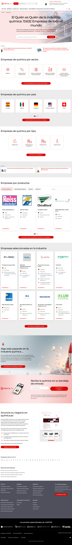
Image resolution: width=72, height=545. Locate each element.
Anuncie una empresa (21, 490)
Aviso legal (3, 537)
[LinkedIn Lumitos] (70, 537)
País (43, 31)
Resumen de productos (38, 495)
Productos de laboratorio (38, 488)
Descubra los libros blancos (7, 502)
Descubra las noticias (5, 486)
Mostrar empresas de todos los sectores (36, 83)
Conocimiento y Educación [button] (36, 8)
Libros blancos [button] (24, 8)
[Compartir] (67, 9)
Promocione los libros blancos (7, 509)
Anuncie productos (37, 492)
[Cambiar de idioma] (69, 9)
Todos (15, 3)
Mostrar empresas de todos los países (36, 120)
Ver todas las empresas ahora (36, 326)
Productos (35, 504)
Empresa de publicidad (10, 447)
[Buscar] (36, 3)
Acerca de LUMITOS (17, 533)
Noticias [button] (4, 8)
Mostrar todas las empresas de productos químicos (36, 237)
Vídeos (18, 504)
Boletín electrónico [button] (49, 8)
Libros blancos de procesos (7, 506)
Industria (38, 31)
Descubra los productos (38, 486)
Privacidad (23, 537)
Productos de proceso (37, 490)
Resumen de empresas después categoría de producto (13, 472)
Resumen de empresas (22, 492)
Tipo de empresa (51, 31)
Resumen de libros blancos (7, 511)
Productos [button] (16, 8)
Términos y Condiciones (13, 537)
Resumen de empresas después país (9, 476)
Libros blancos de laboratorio (7, 504)
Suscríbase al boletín (59, 388)
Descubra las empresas (22, 486)
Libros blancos (36, 506)
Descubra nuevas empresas (23, 488)
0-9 (2, 460)
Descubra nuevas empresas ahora (13, 366)
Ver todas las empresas (36, 155)
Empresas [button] (9, 8)
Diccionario (19, 502)
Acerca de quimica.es (28, 533)
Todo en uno (35, 509)
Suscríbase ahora (61, 494)
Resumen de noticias (5, 492)
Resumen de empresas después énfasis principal (11, 474)
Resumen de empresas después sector (9, 470)
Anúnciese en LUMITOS (6, 533)
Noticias (35, 502)
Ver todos (34, 398)
